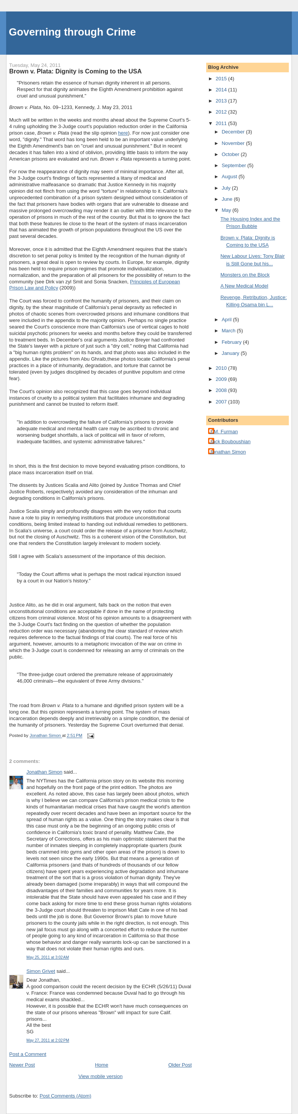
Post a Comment (27, 1054)
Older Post (180, 1065)
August (229, 176)
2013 (222, 101)
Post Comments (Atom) (65, 1096)
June (227, 199)
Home (101, 1065)
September (234, 165)
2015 (222, 78)
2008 (222, 390)
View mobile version (100, 1076)
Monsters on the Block (245, 275)
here (123, 133)
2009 (222, 379)
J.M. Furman (224, 431)
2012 (222, 112)
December (233, 132)
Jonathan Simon (44, 772)
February (232, 342)
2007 (222, 402)
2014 (222, 90)
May (226, 210)
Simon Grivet (40, 971)
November (233, 143)
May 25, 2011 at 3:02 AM (47, 957)
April (227, 319)
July (226, 188)
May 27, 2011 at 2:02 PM (47, 1040)
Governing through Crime (72, 32)
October (231, 154)
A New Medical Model (244, 286)
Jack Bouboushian (230, 441)
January (231, 353)
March (229, 330)
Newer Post (22, 1065)
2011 (222, 123)
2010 (222, 368)
